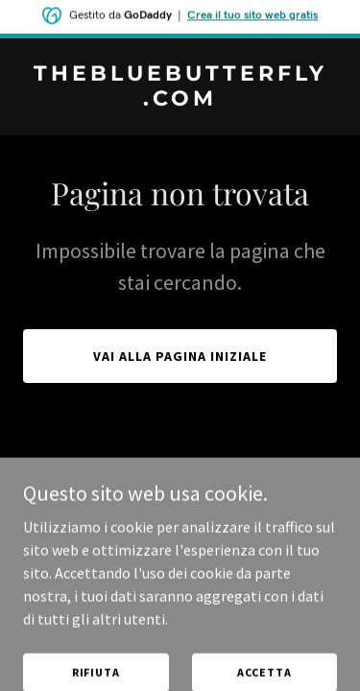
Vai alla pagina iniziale (180, 356)
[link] (180, 99)
